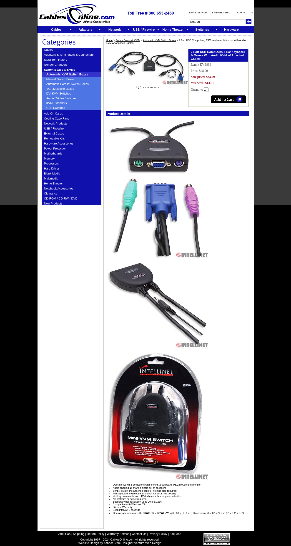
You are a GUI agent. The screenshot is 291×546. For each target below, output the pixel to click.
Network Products (56, 123)
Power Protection (55, 148)
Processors (51, 163)
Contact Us (139, 534)
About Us (64, 534)
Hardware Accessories (58, 143)
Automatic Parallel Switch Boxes (67, 84)
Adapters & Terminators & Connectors (69, 54)
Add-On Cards (53, 113)
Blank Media (52, 173)
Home (109, 40)
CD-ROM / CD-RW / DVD (61, 198)
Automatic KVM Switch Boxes (67, 74)
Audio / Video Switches (61, 98)
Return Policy (95, 534)
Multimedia (51, 178)
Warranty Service (118, 534)
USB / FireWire (54, 128)
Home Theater (53, 183)
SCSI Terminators (55, 59)
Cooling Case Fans (56, 118)
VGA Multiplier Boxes (60, 88)
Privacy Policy (158, 534)
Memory (49, 158)
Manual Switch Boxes (60, 79)
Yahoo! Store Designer (118, 543)
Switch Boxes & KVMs (59, 69)
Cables (48, 49)
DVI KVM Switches (58, 93)
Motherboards (53, 153)
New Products (53, 203)
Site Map (175, 534)
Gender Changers (56, 64)
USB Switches (55, 108)
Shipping (79, 534)
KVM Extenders (56, 103)
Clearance (51, 193)
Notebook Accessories (58, 188)
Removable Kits (54, 138)
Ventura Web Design (147, 543)
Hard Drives (52, 168)
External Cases (54, 133)
